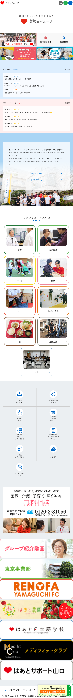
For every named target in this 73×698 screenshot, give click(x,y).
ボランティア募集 (20, 418)
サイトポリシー (30, 688)
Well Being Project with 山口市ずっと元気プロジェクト (24, 86)
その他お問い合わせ (19, 454)
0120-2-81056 (61, 3)
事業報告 (53, 455)
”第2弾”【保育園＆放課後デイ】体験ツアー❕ (20, 126)
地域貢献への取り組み (53, 400)
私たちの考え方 (36, 179)
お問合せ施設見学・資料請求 (65, 3)
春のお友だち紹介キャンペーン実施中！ (18, 79)
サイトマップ (13, 688)
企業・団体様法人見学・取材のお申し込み (53, 435)
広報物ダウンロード (20, 400)
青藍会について (36, 173)
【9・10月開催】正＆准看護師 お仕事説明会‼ (21, 119)
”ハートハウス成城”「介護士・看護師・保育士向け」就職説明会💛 (28, 112)
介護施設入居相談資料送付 (53, 417)
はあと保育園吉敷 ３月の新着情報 (17, 93)
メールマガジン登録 (20, 472)
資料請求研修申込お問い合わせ (19, 435)
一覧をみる (67, 69)
